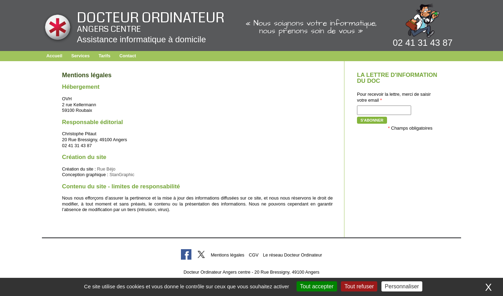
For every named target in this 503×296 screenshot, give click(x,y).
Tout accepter (317, 286)
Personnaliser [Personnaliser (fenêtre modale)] (402, 286)
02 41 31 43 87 (423, 43)
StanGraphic (121, 174)
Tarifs (104, 55)
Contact (127, 55)
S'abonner (372, 120)
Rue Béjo (106, 169)
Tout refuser (359, 286)
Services (80, 55)
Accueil (54, 55)
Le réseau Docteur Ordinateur (292, 255)
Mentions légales (227, 255)
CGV (253, 255)
